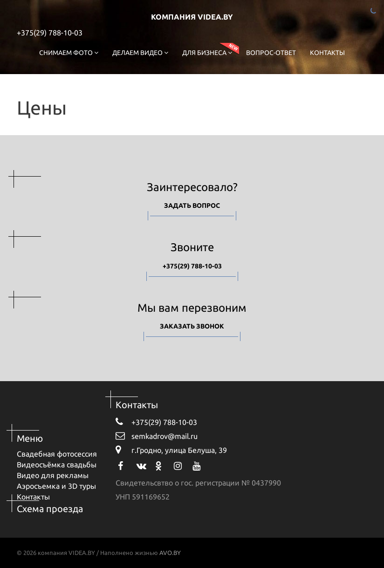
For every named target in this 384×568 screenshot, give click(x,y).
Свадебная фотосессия (57, 454)
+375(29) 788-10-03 (49, 32)
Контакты (327, 52)
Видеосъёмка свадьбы (56, 464)
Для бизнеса (207, 52)
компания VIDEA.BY (192, 17)
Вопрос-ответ (271, 52)
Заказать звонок (192, 326)
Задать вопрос (192, 205)
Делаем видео (140, 52)
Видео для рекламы (53, 475)
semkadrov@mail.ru (157, 435)
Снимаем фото (68, 52)
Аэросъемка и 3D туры (56, 486)
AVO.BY (170, 552)
